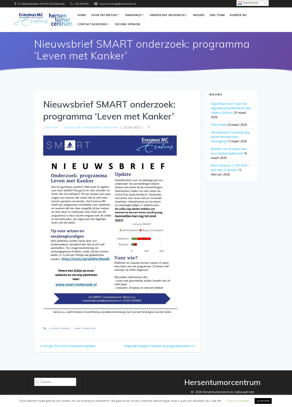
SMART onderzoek (85, 328)
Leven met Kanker (59, 328)
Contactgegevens (92, 24)
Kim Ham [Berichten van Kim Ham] (52, 127)
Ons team (217, 15)
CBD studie (218, 125)
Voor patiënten (104, 15)
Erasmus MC (73, 127)
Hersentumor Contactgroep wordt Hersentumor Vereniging (230, 136)
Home (82, 15)
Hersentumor (91, 127)
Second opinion (127, 24)
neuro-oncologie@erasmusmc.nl (117, 3)
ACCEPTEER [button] (263, 401)
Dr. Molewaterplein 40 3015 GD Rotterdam (41, 3)
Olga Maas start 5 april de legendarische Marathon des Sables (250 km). (231, 108)
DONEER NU (238, 15)
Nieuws (198, 15)
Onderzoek (110, 127)
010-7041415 (82, 3)
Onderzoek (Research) (167, 15)
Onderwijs (133, 15)
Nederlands (248, 3)
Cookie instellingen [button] (238, 401)
